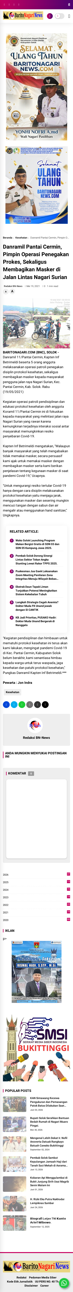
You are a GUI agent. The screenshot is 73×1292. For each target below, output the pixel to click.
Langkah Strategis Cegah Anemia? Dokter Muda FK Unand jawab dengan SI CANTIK (37, 606)
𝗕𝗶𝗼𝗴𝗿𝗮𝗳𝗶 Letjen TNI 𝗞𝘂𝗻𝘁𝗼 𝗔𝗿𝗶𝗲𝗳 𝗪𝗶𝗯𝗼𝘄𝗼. (48, 1220)
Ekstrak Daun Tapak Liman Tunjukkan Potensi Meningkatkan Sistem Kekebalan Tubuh (36, 590)
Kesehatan (21, 237)
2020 (36, 920)
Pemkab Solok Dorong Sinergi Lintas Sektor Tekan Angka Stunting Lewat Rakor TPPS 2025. (36, 559)
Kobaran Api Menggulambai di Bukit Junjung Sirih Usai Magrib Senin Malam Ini (49, 1181)
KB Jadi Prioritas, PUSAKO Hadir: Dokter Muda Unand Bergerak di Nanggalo (36, 621)
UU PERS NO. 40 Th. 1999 (50, 1281)
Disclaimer (31, 1285)
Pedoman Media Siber (42, 1277)
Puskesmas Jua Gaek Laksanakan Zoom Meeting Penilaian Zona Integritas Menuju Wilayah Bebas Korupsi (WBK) (37, 575)
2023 (36, 897)
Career (44, 1285)
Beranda (7, 237)
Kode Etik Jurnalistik (20, 1281)
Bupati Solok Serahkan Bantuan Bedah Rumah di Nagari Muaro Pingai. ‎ (49, 1121)
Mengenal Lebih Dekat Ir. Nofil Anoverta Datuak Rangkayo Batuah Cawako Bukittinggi (48, 1141)
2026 (36, 875)
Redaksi (21, 1277)
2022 (36, 905)
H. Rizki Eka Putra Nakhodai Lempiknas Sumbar (47, 1201)
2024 (36, 890)
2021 (36, 912)
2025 (36, 882)
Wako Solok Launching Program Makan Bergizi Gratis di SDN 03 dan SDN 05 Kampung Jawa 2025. (37, 544)
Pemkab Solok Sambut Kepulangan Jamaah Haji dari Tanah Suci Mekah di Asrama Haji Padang (48, 1161)
